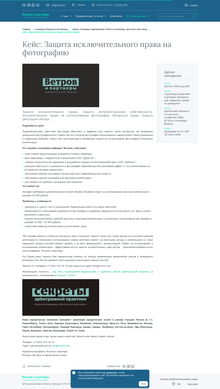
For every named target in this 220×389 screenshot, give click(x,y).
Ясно (143, 384)
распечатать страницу (36, 366)
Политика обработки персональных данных (179, 379)
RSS (179, 384)
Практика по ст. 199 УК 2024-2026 (176, 133)
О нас (65, 16)
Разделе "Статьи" (66, 275)
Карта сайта (193, 384)
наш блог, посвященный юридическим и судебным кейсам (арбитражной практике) (101, 271)
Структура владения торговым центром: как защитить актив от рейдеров (177, 98)
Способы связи (121, 5)
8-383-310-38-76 (104, 5)
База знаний (136, 16)
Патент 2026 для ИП (176, 86)
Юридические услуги (89, 16)
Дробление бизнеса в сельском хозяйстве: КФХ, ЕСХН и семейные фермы (176, 117)
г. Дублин (81, 5)
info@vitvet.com (58, 5)
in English (194, 5)
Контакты (116, 16)
